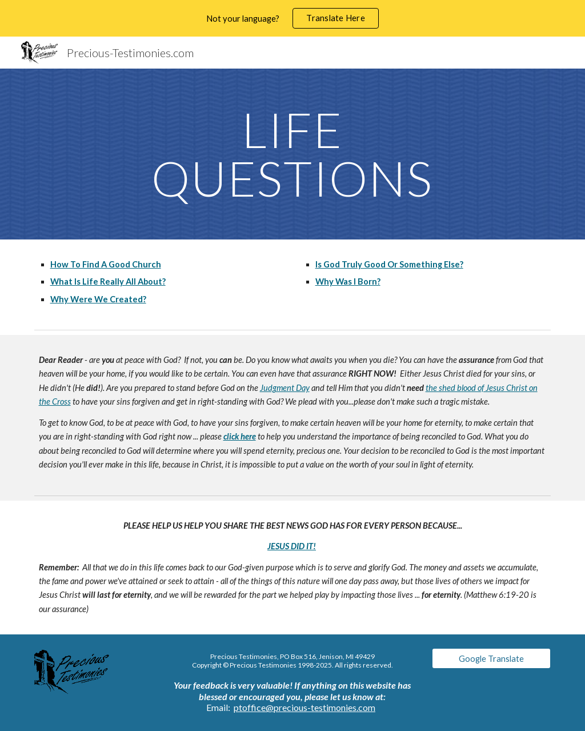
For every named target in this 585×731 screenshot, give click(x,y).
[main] (292, 154)
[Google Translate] (491, 658)
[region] (292, 18)
